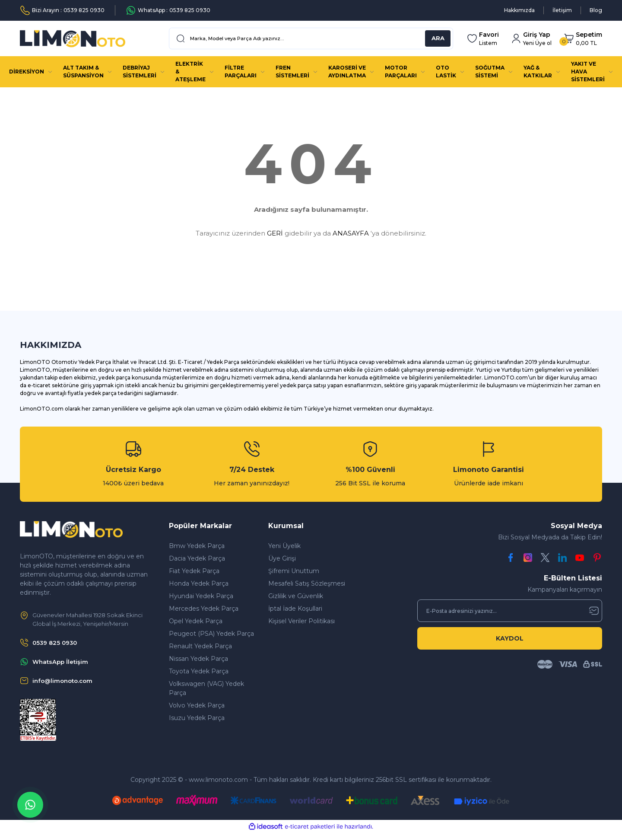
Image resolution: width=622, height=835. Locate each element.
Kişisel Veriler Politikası (301, 621)
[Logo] (72, 39)
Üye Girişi (282, 558)
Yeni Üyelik (284, 546)
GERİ (275, 233)
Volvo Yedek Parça (197, 705)
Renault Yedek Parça (200, 646)
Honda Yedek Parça (198, 583)
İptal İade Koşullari (295, 608)
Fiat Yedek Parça (194, 571)
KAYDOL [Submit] (510, 638)
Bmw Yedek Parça (197, 546)
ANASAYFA (351, 233)
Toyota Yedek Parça (198, 671)
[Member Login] (531, 38)
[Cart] (583, 38)
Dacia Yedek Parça (197, 558)
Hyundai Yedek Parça (201, 596)
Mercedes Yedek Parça (203, 608)
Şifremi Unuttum (293, 571)
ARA (438, 38)
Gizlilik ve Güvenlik (295, 596)
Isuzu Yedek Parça (197, 718)
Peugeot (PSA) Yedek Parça (211, 633)
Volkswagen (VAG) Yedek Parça (206, 688)
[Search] (311, 38)
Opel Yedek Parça (195, 621)
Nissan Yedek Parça (198, 659)
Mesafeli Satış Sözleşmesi (306, 583)
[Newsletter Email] (509, 610)
